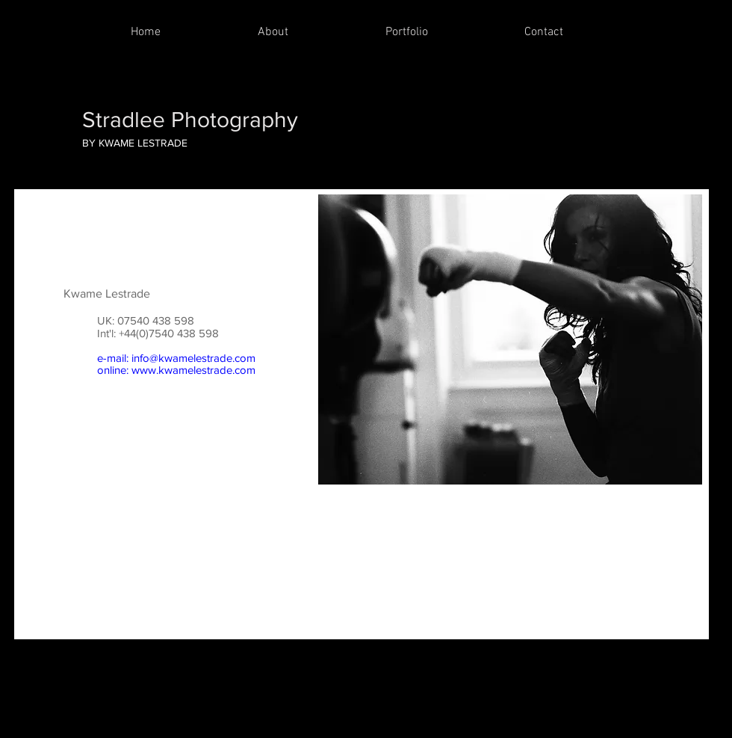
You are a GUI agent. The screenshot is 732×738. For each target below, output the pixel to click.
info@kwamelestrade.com (193, 357)
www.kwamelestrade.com (193, 369)
